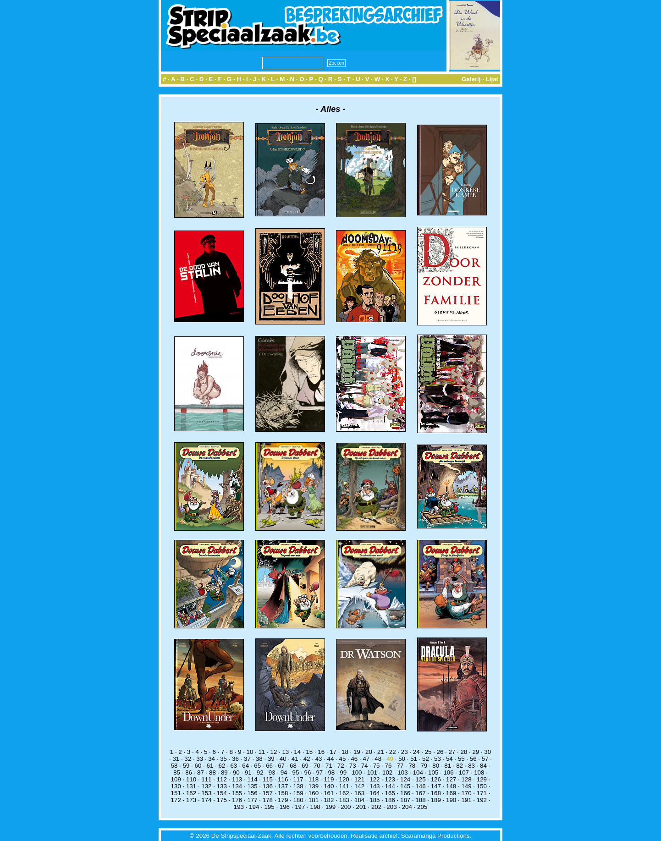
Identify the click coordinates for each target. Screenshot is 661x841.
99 (343, 772)
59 (186, 765)
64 (245, 765)
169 (451, 793)
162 (344, 793)
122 (374, 779)
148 (451, 786)
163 (359, 793)
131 (191, 786)
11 (262, 751)
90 (236, 772)
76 (388, 765)
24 (416, 751)
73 (352, 765)
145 (405, 786)
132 (206, 786)
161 (329, 793)
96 (307, 772)
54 (449, 758)
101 (372, 772)
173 (191, 800)
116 (283, 779)
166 (405, 793)
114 (252, 779)
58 (174, 765)
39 (271, 758)
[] (414, 79)
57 (485, 758)
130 (176, 786)
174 (206, 800)
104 (418, 772)
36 (235, 758)
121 (359, 779)
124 (405, 779)
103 (402, 772)
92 (260, 772)
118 (313, 779)
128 (466, 779)
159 (298, 793)
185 (374, 800)
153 (206, 793)
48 (378, 758)
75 (376, 765)
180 (298, 800)
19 (356, 751)
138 (298, 786)
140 (329, 786)
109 (176, 779)
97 (319, 772)
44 (330, 758)
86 (188, 772)
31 (175, 758)
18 (345, 751)
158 (283, 793)
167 (420, 793)
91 (248, 772)
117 (298, 779)
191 (466, 800)
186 (390, 800)
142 (359, 786)
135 (252, 786)
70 (317, 765)
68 (293, 765)
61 (210, 765)
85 (176, 772)
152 (191, 793)
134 (237, 786)
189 (436, 800)
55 (461, 758)
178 (268, 800)
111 (206, 779)
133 (222, 786)
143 (374, 786)
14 (297, 751)
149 (466, 786)
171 (482, 793)
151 (176, 793)
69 (305, 765)
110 (191, 779)
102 (387, 772)
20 (368, 751)
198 (315, 806)
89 (224, 772)
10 (250, 751)
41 (295, 758)
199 (330, 806)
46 (354, 758)
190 (451, 800)
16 (321, 751)
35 (223, 758)
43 (318, 758)
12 (273, 751)
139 (313, 786)
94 (284, 772)
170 (466, 793)
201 (361, 806)
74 (364, 765)
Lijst (492, 79)
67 (281, 765)
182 (329, 800)
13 (285, 751)
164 (374, 793)
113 (237, 779)
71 (328, 765)
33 (199, 758)
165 (390, 793)
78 (411, 765)
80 (435, 765)
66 (269, 765)
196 (285, 806)
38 (259, 758)
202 (376, 806)
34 (211, 758)
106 (448, 772)
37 (247, 758)
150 (482, 786)
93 (272, 772)
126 (436, 779)
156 (252, 793)
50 (401, 758)
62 (221, 765)
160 (313, 793)
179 (283, 800)
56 (473, 758)
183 (344, 800)
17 (333, 751)
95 (295, 772)
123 (390, 779)
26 (440, 751)
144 (390, 786)
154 (222, 793)
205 (422, 806)
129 (482, 779)
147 (436, 786)
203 (391, 806)
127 (451, 779)
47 (366, 758)
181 (313, 800)
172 (176, 800)
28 (463, 751)
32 (187, 758)
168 (436, 793)
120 (344, 779)
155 (237, 793)
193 (239, 806)
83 (471, 765)
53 (437, 758)
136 (268, 786)
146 (420, 786)
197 (300, 806)
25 (428, 751)
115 (268, 779)
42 (306, 758)
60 (198, 765)
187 (405, 800)
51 (413, 758)
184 (359, 800)
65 (257, 765)
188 (420, 800)
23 (404, 751)
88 (212, 772)
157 (268, 793)
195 (269, 806)
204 (407, 806)
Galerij (471, 79)
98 (331, 772)
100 (357, 772)
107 (464, 772)
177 (252, 800)
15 (309, 751)
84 (483, 765)
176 (237, 800)
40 (283, 758)
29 (475, 751)
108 (479, 772)
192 (482, 800)
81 (447, 765)
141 (344, 786)
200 (346, 806)
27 (452, 751)
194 (254, 806)
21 (380, 751)
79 (423, 765)
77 (400, 765)
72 (340, 765)
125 (420, 779)
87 (200, 772)
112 (222, 779)
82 (459, 765)
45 (342, 758)
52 (425, 758)
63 (233, 765)
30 (487, 751)
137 (283, 786)
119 (329, 779)
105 (433, 772)
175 (222, 800)
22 (392, 751)
